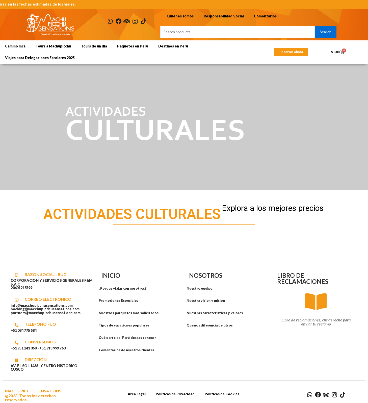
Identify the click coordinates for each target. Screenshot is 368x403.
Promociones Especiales (119, 300)
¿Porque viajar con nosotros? (123, 288)
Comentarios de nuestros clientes (128, 350)
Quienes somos (180, 16)
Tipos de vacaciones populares (125, 325)
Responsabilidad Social (223, 16)
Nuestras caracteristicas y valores (216, 313)
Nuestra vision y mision (206, 300)
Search (325, 31)
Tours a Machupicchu (53, 46)
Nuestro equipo (200, 288)
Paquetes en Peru (132, 46)
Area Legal (135, 394)
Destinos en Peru (173, 46)
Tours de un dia (94, 46)
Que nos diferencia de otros (211, 325)
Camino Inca (15, 46)
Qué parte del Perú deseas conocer (129, 337)
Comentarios (264, 16)
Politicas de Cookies (222, 394)
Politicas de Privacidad (175, 394)
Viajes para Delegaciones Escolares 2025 (40, 58)
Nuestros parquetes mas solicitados (129, 313)
